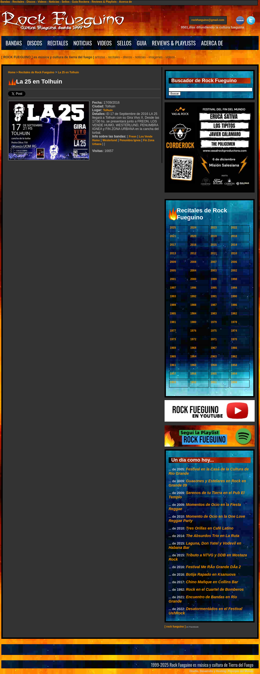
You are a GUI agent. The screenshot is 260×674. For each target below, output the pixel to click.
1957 (173, 373)
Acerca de (125, 1)
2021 (173, 236)
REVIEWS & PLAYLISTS (174, 43)
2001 (173, 279)
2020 (193, 236)
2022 (234, 227)
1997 (173, 287)
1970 (234, 339)
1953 (173, 382)
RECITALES (57, 43)
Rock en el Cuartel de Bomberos (215, 589)
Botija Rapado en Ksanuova (211, 574)
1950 (234, 382)
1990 (234, 296)
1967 (214, 347)
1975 (214, 330)
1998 (234, 279)
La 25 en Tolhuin (68, 72)
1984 (193, 313)
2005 (173, 270)
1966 (234, 347)
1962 (234, 356)
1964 (193, 356)
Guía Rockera (80, 1)
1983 (214, 313)
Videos (42, 1)
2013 (173, 253)
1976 (193, 330)
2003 (214, 270)
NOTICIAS (82, 43)
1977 (173, 330)
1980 (193, 322)
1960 (193, 365)
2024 (193, 227)
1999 (214, 279)
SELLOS (124, 43)
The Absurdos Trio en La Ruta (212, 536)
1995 (214, 287)
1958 (234, 365)
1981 (173, 322)
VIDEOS (104, 43)
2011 (214, 253)
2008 (193, 261)
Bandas (5, 1)
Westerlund (109, 140)
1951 (214, 382)
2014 (234, 244)
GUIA (141, 43)
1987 (214, 304)
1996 (193, 287)
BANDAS (14, 43)
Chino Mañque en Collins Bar (212, 582)
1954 (234, 373)
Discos (31, 1)
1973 (173, 339)
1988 (193, 304)
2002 (234, 270)
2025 (173, 227)
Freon (132, 136)
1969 (173, 347)
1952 (193, 382)
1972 (193, 339)
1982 (234, 313)
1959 (214, 365)
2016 (193, 244)
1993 (173, 296)
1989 (173, 304)
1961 (173, 365)
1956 (193, 373)
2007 (214, 261)
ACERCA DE (212, 43)
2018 (234, 236)
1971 (214, 339)
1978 (234, 322)
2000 (193, 279)
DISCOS (34, 43)
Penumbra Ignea (130, 140)
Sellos (65, 1)
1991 (214, 296)
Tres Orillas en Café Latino (209, 528)
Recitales (18, 1)
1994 (234, 287)
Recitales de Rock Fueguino (36, 72)
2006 (234, 261)
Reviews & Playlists (104, 1)
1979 (214, 322)
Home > (13, 72)
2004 (193, 270)
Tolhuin (108, 110)
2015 (214, 244)
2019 (214, 236)
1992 (193, 296)
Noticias (54, 1)
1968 (193, 347)
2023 (214, 227)
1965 (173, 356)
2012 (193, 253)
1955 (214, 373)
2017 (173, 244)
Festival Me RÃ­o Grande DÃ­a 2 (213, 567)
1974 (234, 330)
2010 (234, 253)
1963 (214, 356)
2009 (173, 261)
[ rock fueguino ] (175, 626)
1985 (173, 313)
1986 (234, 304)
